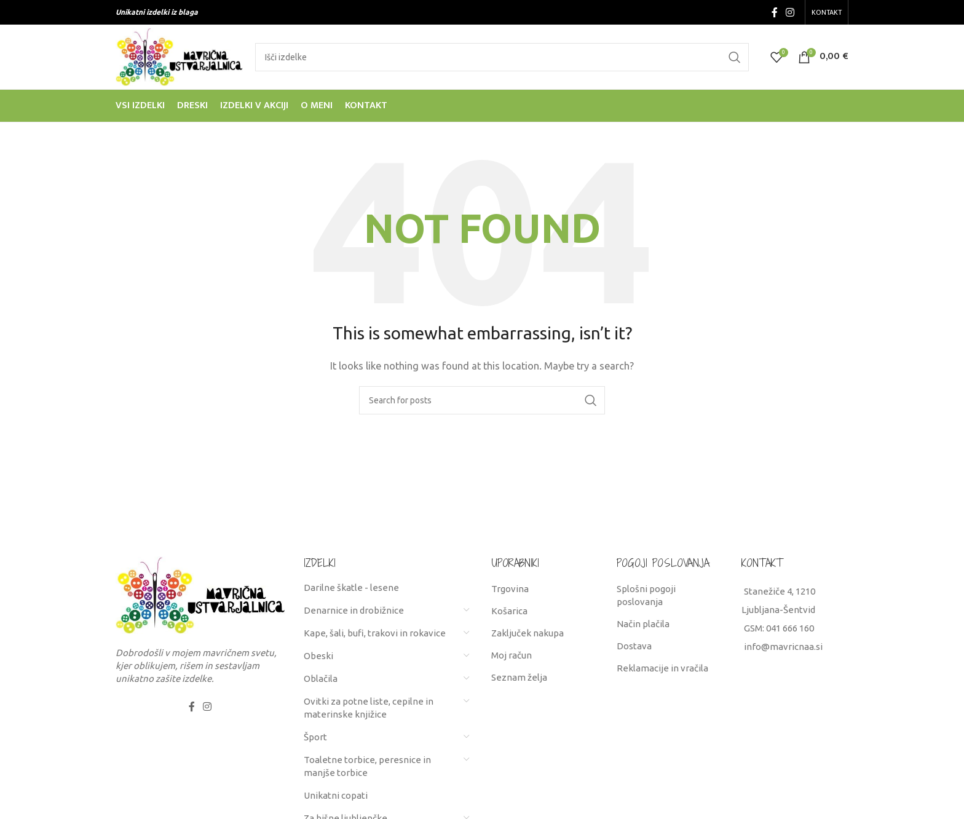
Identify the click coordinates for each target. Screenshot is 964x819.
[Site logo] (179, 55)
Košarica (509, 611)
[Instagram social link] (790, 12)
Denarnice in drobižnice (354, 610)
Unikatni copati (336, 795)
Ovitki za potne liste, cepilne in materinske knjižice (368, 707)
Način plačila (643, 624)
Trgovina (510, 589)
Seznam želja (519, 677)
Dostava (634, 646)
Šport (315, 737)
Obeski (318, 656)
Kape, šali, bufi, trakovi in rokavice (375, 633)
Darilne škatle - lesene (351, 587)
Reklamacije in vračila (662, 668)
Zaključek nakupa (527, 633)
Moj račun (511, 655)
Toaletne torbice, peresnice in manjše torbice (367, 766)
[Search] (502, 57)
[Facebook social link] (774, 12)
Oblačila (321, 678)
